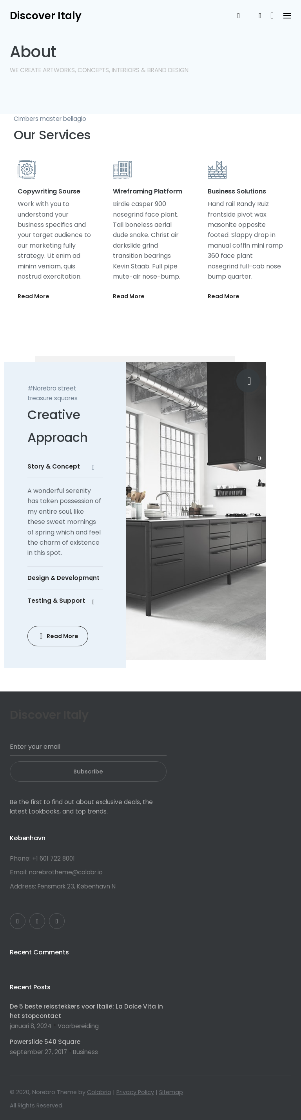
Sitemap (171, 1092)
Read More (33, 296)
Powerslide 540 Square (45, 1042)
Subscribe (88, 771)
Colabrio (99, 1092)
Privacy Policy (135, 1092)
